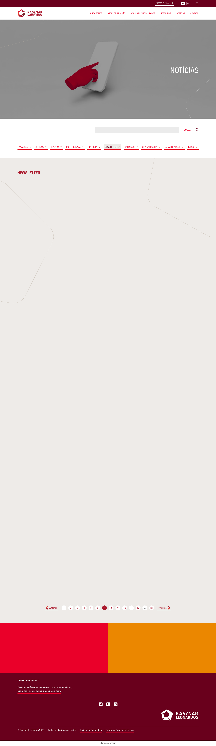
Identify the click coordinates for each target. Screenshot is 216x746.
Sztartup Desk (172, 146)
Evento (55, 146)
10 (124, 608)
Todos (191, 146)
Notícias (181, 13)
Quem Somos (96, 13)
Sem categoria (149, 146)
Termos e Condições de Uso (120, 730)
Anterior (53, 608)
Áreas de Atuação (116, 13)
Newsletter (111, 146)
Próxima (162, 608)
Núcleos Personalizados (143, 13)
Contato (194, 13)
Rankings (130, 146)
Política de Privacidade (91, 730)
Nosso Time (165, 13)
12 (138, 608)
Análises (23, 146)
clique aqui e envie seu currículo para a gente (39, 691)
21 (151, 608)
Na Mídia (92, 146)
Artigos (40, 146)
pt (183, 3)
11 (131, 608)
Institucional (73, 146)
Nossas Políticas (162, 3)
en (188, 3)
